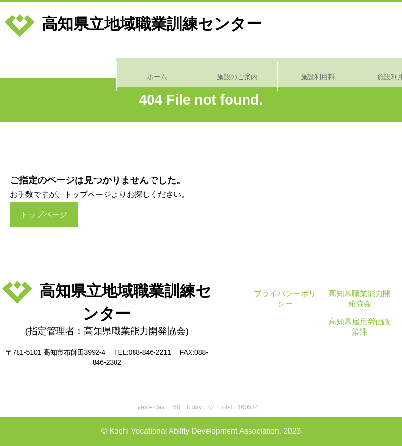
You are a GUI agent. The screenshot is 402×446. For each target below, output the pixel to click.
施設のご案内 (120, 63)
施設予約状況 (361, 63)
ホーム (40, 63)
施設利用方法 (281, 63)
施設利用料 (201, 63)
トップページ (43, 215)
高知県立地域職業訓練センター (133, 24)
